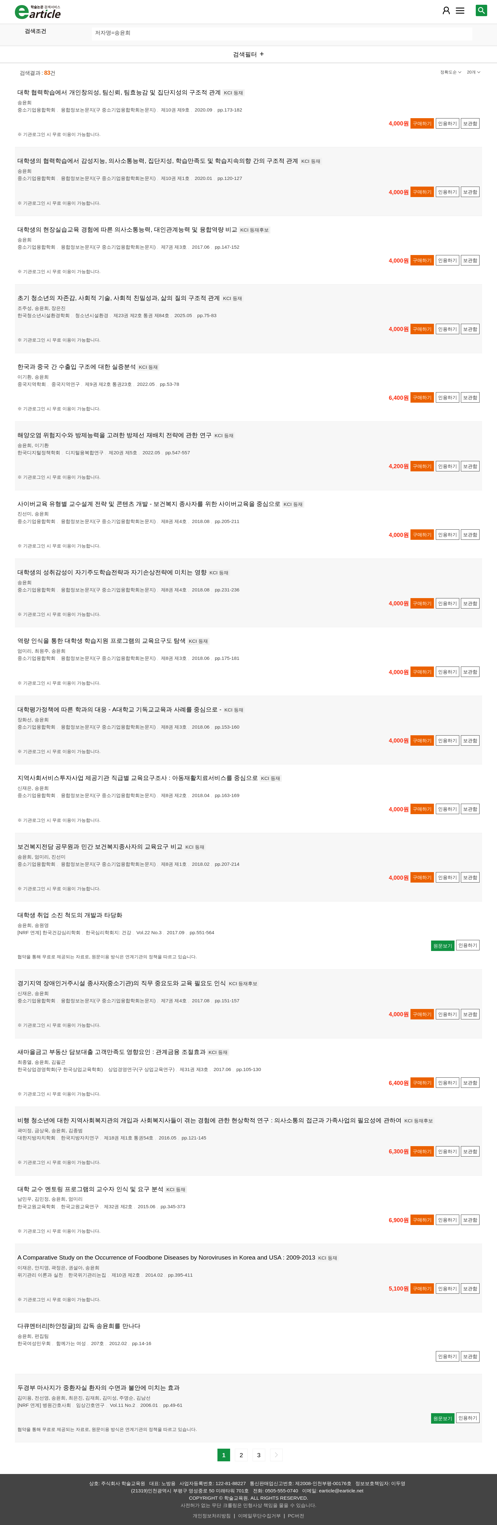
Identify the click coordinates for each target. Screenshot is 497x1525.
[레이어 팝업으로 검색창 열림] (481, 10)
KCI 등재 (233, 92)
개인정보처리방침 (212, 1515)
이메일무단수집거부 (259, 1515)
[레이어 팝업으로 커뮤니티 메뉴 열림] (460, 10)
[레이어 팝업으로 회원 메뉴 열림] (446, 10)
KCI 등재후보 (254, 230)
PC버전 (296, 1515)
